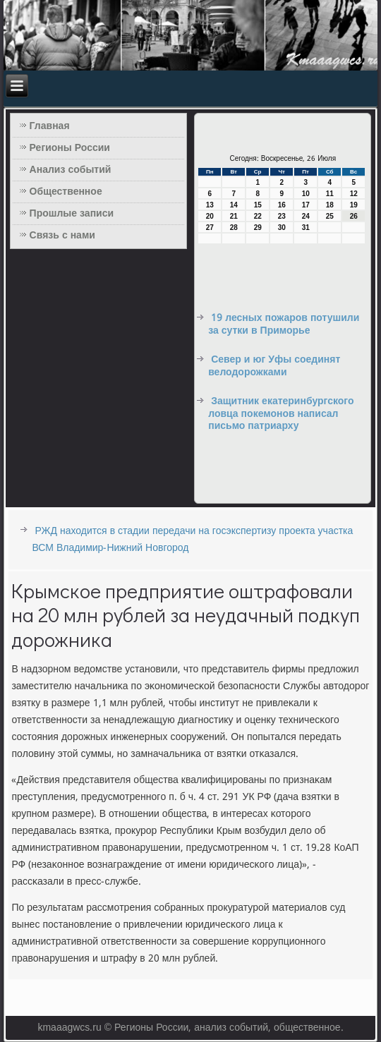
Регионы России (70, 148)
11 (330, 194)
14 (234, 205)
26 (354, 216)
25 (330, 216)
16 (282, 205)
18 (330, 205)
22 (258, 216)
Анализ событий (70, 170)
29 (258, 227)
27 (210, 227)
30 (282, 227)
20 (210, 216)
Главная (50, 126)
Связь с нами (62, 235)
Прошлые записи (72, 213)
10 (306, 194)
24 (306, 216)
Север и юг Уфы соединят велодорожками (274, 366)
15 (258, 205)
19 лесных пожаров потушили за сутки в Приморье (283, 324)
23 (282, 216)
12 (354, 194)
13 (210, 205)
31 (306, 227)
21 (234, 216)
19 (354, 205)
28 (234, 227)
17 (306, 205)
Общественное (66, 191)
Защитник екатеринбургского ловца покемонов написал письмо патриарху (280, 414)
